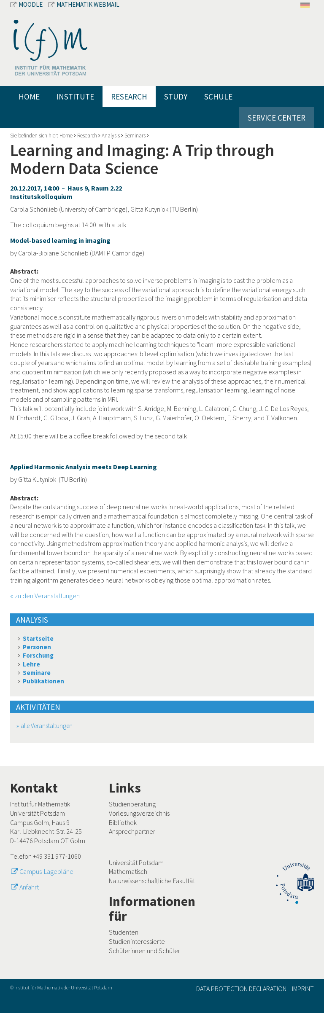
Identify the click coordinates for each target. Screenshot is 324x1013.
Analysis (111, 135)
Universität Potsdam (136, 862)
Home (29, 96)
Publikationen (43, 681)
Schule (218, 96)
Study (175, 96)
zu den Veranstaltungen (47, 595)
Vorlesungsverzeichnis (139, 813)
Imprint (303, 988)
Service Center (276, 118)
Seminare (37, 673)
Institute (75, 96)
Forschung (38, 655)
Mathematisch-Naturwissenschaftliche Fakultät (152, 876)
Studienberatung (132, 804)
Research (129, 96)
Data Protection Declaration (241, 988)
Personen (37, 647)
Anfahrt (29, 887)
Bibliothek (123, 822)
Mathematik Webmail (83, 4)
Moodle (27, 4)
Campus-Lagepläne (46, 871)
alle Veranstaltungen (47, 726)
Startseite (38, 638)
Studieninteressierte (137, 941)
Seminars (135, 135)
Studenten (123, 932)
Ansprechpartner (132, 831)
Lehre (31, 664)
